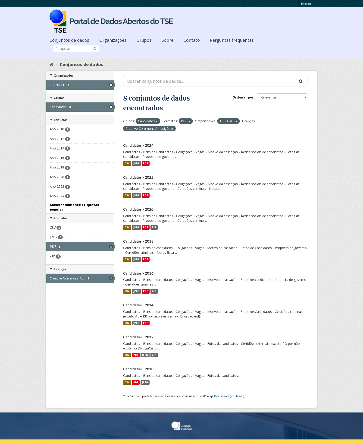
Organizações (112, 40)
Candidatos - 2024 (138, 145)
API (204, 396)
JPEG (136, 163)
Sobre (167, 40)
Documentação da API (228, 396)
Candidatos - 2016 (138, 273)
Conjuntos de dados (69, 40)
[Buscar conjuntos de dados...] (209, 81)
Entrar (306, 3)
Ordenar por (243, 97)
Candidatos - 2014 (138, 305)
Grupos (144, 40)
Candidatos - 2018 (138, 241)
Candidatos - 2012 (138, 337)
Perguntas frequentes (232, 40)
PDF (145, 163)
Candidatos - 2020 (138, 209)
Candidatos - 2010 (138, 369)
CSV (127, 163)
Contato (192, 40)
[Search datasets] (76, 48)
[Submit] (95, 48)
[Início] (51, 64)
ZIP (154, 227)
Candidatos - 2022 (138, 177)
